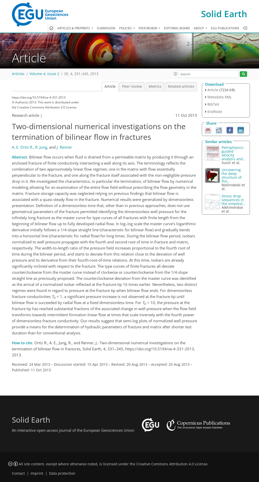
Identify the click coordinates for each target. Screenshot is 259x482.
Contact (18, 473)
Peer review (132, 86)
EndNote (214, 111)
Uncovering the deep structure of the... (232, 175)
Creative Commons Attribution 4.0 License (171, 464)
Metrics (155, 86)
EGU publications (225, 28)
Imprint (37, 473)
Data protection (62, 473)
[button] (175, 74)
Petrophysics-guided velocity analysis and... (234, 153)
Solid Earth (224, 14)
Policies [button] (126, 28)
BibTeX (213, 104)
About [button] (199, 28)
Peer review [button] (148, 28)
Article (110, 86)
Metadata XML (219, 97)
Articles (18, 74)
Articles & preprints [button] (74, 28)
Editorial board (177, 28)
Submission (106, 28)
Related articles (181, 86)
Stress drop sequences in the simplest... (234, 200)
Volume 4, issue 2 (44, 74)
